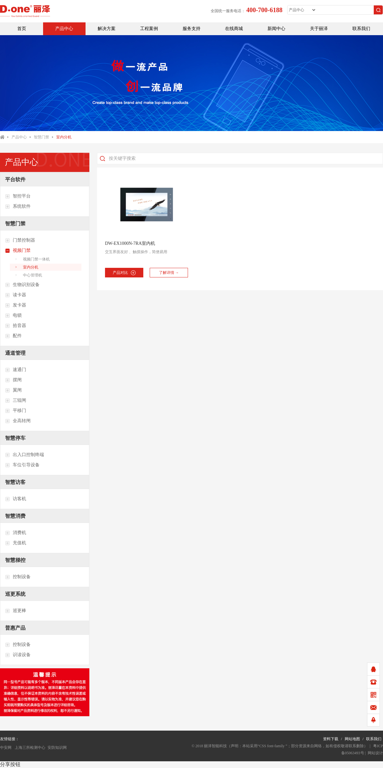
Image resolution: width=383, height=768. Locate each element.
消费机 (15, 532)
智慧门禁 (41, 137)
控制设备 (18, 576)
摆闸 (13, 380)
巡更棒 (15, 610)
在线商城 (234, 28)
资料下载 (330, 739)
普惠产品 (15, 628)
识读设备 (18, 654)
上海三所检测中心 (29, 747)
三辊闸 (15, 400)
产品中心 (64, 28)
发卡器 (15, 305)
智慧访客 (15, 482)
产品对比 (124, 272)
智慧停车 (15, 438)
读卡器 (15, 295)
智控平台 (18, 196)
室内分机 (63, 137)
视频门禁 (18, 250)
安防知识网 (57, 747)
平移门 (15, 410)
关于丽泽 (319, 28)
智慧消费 (15, 516)
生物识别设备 (22, 284)
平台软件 (15, 179)
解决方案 (107, 28)
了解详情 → (169, 272)
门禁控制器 (20, 240)
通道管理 (15, 353)
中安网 (5, 747)
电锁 (13, 315)
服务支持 (191, 28)
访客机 (15, 498)
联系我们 (361, 28)
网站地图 (352, 739)
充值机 (15, 543)
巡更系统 (15, 594)
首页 (21, 28)
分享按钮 (10, 764)
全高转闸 (18, 420)
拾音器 (15, 325)
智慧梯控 (15, 560)
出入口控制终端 (24, 454)
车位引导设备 (22, 465)
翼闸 (13, 390)
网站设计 (375, 753)
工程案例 (149, 28)
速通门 (15, 369)
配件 (13, 335)
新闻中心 (276, 28)
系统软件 (18, 206)
